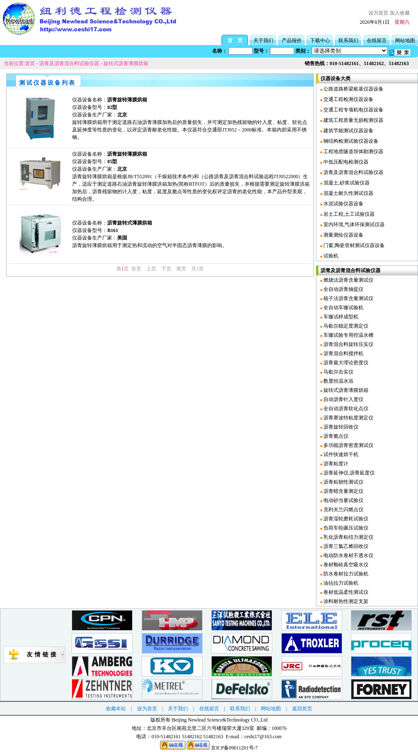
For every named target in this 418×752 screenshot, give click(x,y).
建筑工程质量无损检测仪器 (352, 120)
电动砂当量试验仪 (342, 500)
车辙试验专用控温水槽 (347, 335)
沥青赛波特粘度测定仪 (347, 418)
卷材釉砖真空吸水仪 (345, 565)
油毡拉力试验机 (340, 583)
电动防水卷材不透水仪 (347, 555)
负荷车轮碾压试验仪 (345, 528)
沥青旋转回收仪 (340, 427)
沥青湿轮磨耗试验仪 (345, 519)
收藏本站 (116, 709)
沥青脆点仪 (335, 436)
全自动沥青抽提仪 (342, 289)
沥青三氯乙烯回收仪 (345, 546)
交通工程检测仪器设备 (347, 99)
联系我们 (348, 40)
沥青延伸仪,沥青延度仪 (348, 473)
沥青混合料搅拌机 (342, 353)
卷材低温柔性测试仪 (345, 592)
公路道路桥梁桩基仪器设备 (352, 89)
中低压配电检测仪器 (345, 162)
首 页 (235, 40)
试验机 (330, 256)
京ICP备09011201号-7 (234, 748)
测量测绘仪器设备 (342, 235)
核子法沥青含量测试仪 (347, 298)
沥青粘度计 (335, 464)
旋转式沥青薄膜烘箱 (125, 63)
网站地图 (405, 40)
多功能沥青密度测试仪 (347, 445)
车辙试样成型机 (340, 317)
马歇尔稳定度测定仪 (345, 326)
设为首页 (378, 13)
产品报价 (292, 40)
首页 (30, 63)
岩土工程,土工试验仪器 (348, 214)
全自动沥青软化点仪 (345, 408)
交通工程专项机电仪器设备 (352, 110)
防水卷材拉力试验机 (345, 574)
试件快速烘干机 (340, 454)
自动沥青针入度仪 (342, 399)
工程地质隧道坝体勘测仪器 (352, 151)
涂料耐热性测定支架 (345, 601)
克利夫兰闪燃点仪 (342, 509)
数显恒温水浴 (337, 381)
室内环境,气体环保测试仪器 (353, 224)
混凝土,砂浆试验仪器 (346, 183)
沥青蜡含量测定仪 (342, 491)
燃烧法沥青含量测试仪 (347, 280)
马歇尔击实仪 (337, 372)
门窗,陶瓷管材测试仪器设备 (353, 245)
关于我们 (263, 40)
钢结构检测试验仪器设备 (350, 141)
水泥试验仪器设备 (342, 204)
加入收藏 (400, 13)
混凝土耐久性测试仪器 (347, 193)
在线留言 (377, 40)
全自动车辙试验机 (342, 307)
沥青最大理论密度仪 (345, 363)
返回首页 (302, 709)
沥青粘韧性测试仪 (342, 482)
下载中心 (320, 40)
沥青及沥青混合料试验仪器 (69, 63)
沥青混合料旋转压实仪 (347, 344)
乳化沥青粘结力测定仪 (347, 537)
